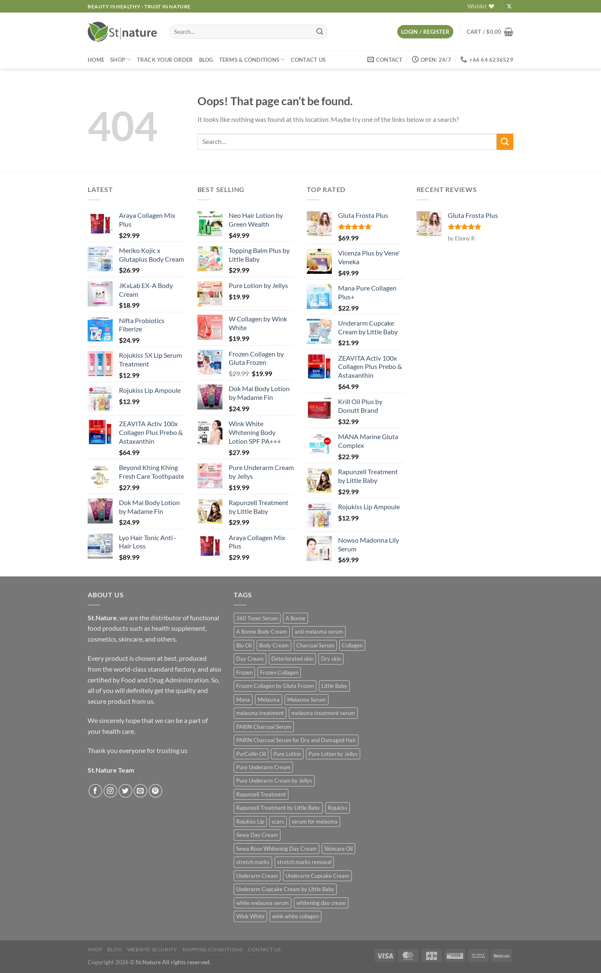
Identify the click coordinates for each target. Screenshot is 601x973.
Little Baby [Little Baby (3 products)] (334, 685)
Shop (120, 59)
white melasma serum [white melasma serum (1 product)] (262, 903)
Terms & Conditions (252, 59)
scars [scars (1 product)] (278, 821)
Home (96, 59)
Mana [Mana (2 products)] (243, 699)
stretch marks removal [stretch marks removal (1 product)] (304, 862)
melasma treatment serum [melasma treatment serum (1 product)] (323, 713)
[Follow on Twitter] (125, 791)
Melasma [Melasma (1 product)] (269, 699)
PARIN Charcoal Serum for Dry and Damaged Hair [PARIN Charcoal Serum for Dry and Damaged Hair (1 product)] (296, 740)
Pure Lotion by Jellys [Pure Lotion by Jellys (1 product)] (333, 754)
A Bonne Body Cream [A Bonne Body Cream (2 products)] (261, 631)
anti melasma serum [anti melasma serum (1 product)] (319, 631)
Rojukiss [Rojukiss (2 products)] (337, 807)
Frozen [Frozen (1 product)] (244, 672)
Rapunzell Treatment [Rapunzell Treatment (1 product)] (261, 794)
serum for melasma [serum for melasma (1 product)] (315, 821)
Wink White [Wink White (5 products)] (250, 916)
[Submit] (320, 32)
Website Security (152, 949)
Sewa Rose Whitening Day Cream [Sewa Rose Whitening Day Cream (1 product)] (276, 848)
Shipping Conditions (212, 949)
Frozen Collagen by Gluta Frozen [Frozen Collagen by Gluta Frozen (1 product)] (275, 685)
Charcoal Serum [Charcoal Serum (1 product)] (315, 645)
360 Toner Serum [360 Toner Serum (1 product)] (257, 618)
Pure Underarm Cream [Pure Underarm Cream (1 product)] (263, 767)
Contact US (308, 59)
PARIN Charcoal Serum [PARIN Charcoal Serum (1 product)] (263, 726)
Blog (206, 59)
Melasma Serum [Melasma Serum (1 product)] (306, 699)
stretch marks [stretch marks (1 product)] (253, 862)
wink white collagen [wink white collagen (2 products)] (295, 916)
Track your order (165, 59)
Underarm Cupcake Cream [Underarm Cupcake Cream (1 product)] (317, 875)
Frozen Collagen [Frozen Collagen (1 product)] (279, 672)
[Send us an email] (140, 791)
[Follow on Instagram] (110, 791)
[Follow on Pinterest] (155, 791)
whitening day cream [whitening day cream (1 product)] (321, 903)
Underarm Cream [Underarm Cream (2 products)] (257, 875)
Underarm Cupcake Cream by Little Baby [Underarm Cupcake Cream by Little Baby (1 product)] (285, 889)
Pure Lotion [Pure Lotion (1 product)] (287, 754)
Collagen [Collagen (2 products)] (352, 645)
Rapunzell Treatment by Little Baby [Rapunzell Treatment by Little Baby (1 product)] (278, 807)
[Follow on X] (509, 7)
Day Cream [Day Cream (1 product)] (250, 658)
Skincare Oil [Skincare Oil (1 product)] (338, 848)
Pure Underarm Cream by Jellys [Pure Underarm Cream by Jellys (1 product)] (274, 780)
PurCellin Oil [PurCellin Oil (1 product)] (251, 754)
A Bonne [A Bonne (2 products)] (295, 618)
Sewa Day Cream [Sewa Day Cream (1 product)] (257, 834)
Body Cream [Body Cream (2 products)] (274, 645)
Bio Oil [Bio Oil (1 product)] (244, 645)
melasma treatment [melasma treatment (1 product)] (260, 713)
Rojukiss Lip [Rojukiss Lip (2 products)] (250, 821)
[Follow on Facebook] (95, 791)
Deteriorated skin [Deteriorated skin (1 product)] (292, 658)
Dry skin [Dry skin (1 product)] (331, 658)
